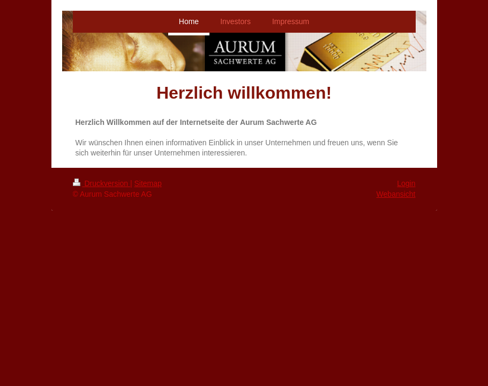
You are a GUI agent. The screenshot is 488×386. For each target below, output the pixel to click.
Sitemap (148, 183)
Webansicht (396, 194)
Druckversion (101, 183)
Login (406, 183)
